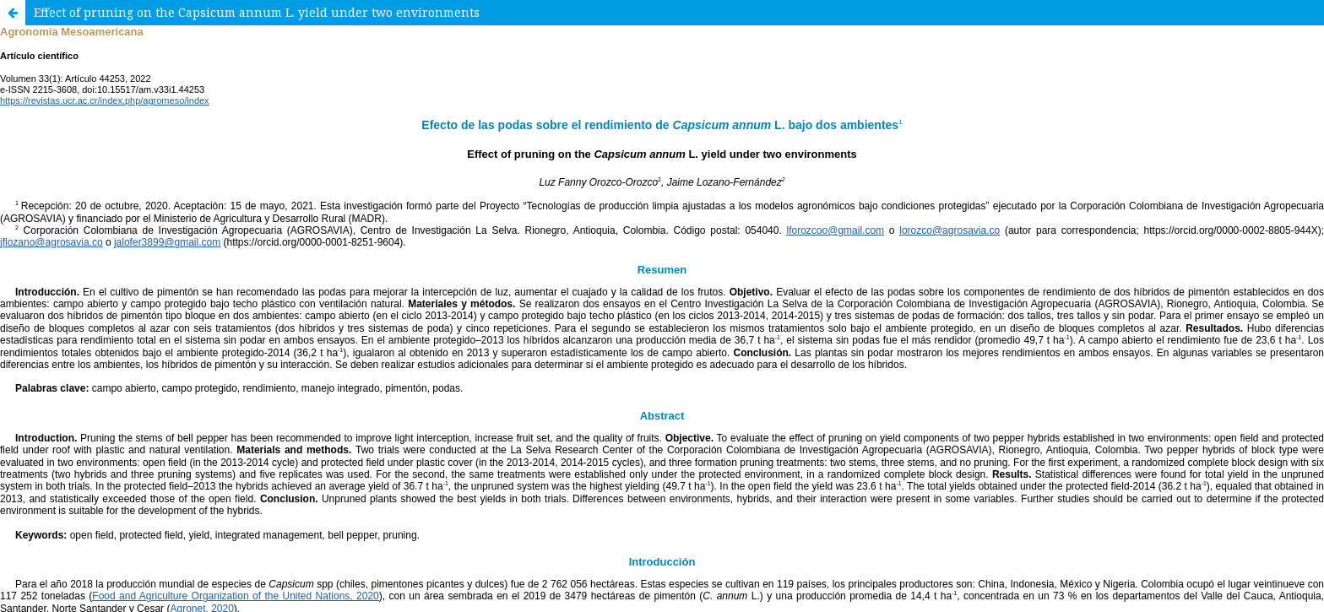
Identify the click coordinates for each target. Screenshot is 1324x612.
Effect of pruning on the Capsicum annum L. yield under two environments (257, 12)
